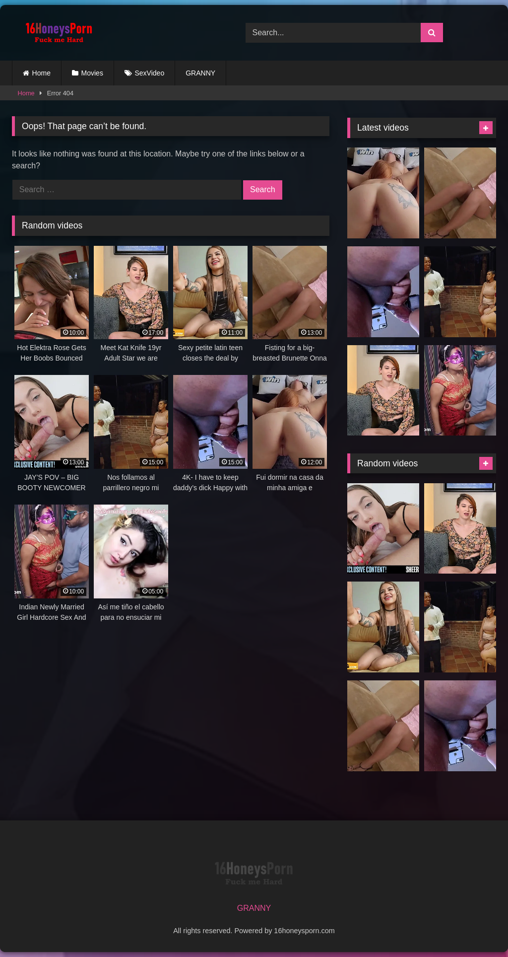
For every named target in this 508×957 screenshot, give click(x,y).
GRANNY (200, 73)
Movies (92, 73)
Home (41, 73)
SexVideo (150, 73)
